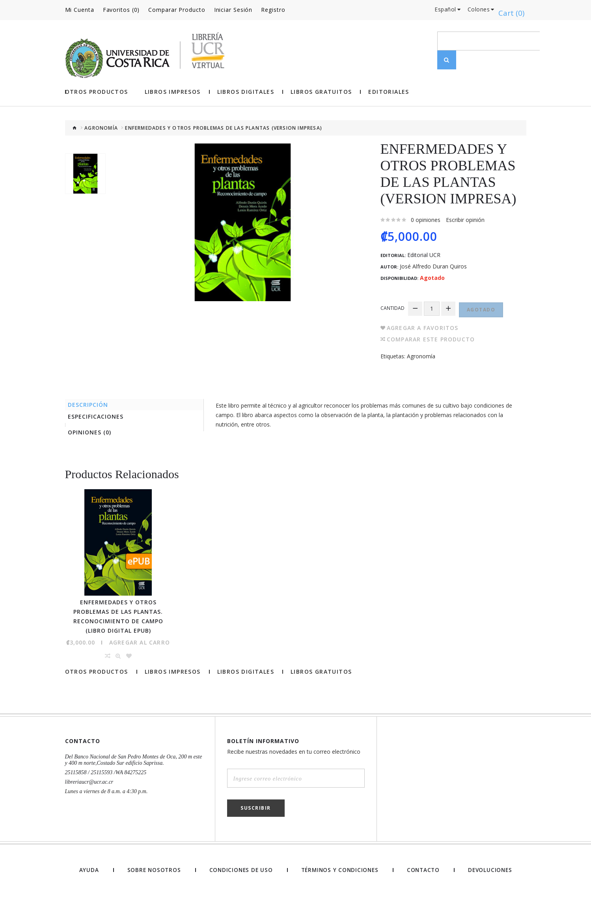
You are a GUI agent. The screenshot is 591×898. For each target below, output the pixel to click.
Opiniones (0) (92, 433)
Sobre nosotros (152, 871)
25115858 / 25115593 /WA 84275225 (106, 774)
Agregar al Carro (139, 644)
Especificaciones (99, 415)
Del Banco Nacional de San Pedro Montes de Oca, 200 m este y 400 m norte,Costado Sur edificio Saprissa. (133, 761)
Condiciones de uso (239, 871)
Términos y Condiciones (339, 871)
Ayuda (88, 871)
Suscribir (256, 809)
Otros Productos (96, 91)
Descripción (91, 401)
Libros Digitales (245, 91)
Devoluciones (490, 871)
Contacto (423, 871)
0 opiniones (425, 218)
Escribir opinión (465, 218)
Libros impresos (173, 91)
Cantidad (392, 305)
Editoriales (388, 91)
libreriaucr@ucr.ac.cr (89, 783)
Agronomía (101, 127)
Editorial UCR (423, 253)
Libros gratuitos (321, 91)
